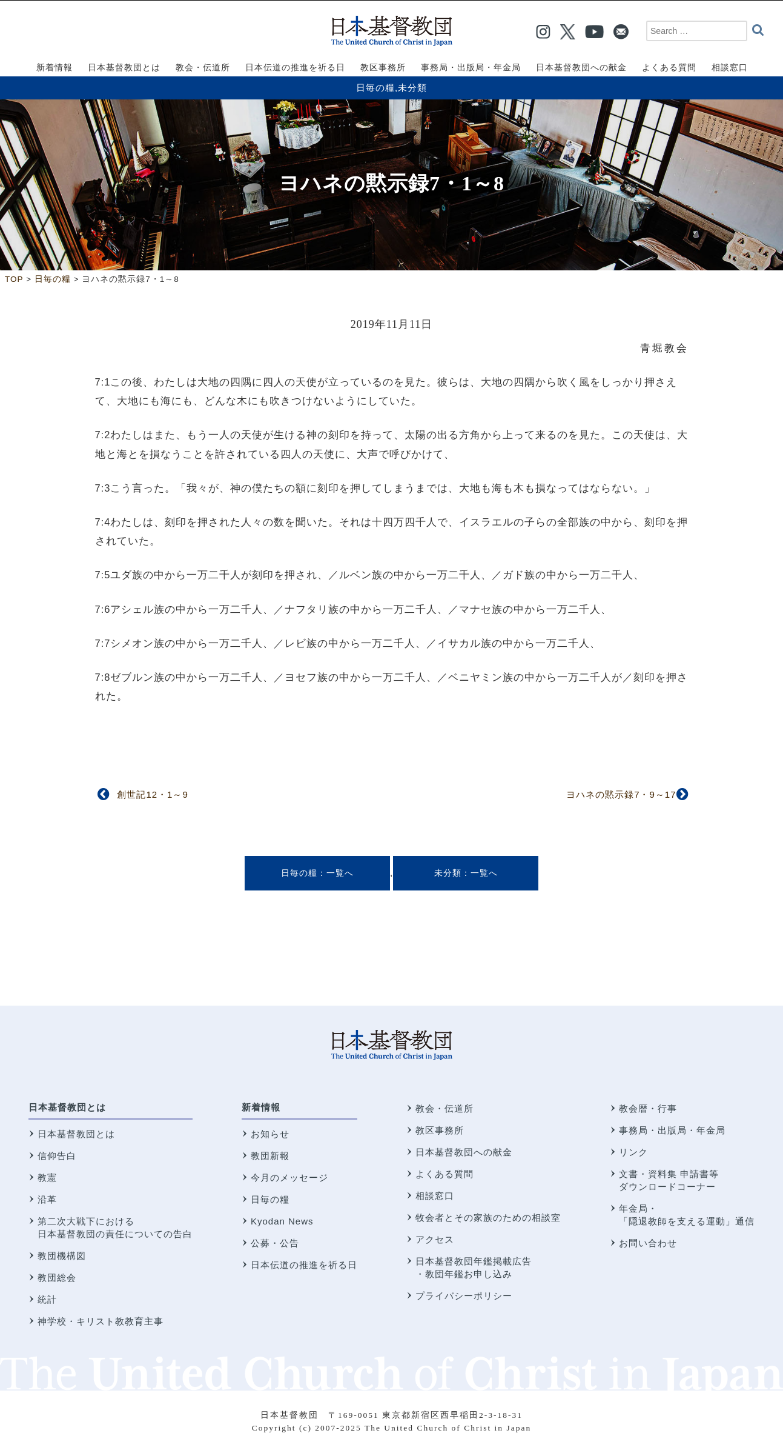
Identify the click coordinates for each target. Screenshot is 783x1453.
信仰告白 (57, 1156)
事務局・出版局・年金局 (672, 1130)
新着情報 (261, 1107)
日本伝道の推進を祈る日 (304, 1265)
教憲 (47, 1177)
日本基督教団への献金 (463, 1152)
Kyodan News (282, 1221)
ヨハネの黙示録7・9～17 (621, 794)
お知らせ (270, 1134)
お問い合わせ (648, 1243)
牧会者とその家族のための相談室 (488, 1217)
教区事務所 (439, 1130)
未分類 (412, 87)
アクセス (434, 1239)
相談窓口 (434, 1196)
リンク (633, 1152)
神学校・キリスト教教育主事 (101, 1321)
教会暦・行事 (648, 1108)
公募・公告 (275, 1243)
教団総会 (57, 1277)
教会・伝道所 (444, 1108)
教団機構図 (62, 1256)
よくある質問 (444, 1174)
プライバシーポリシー (463, 1296)
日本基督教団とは (67, 1107)
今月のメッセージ (289, 1177)
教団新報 (270, 1156)
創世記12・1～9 (152, 794)
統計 (47, 1299)
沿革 (47, 1199)
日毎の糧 (375, 87)
